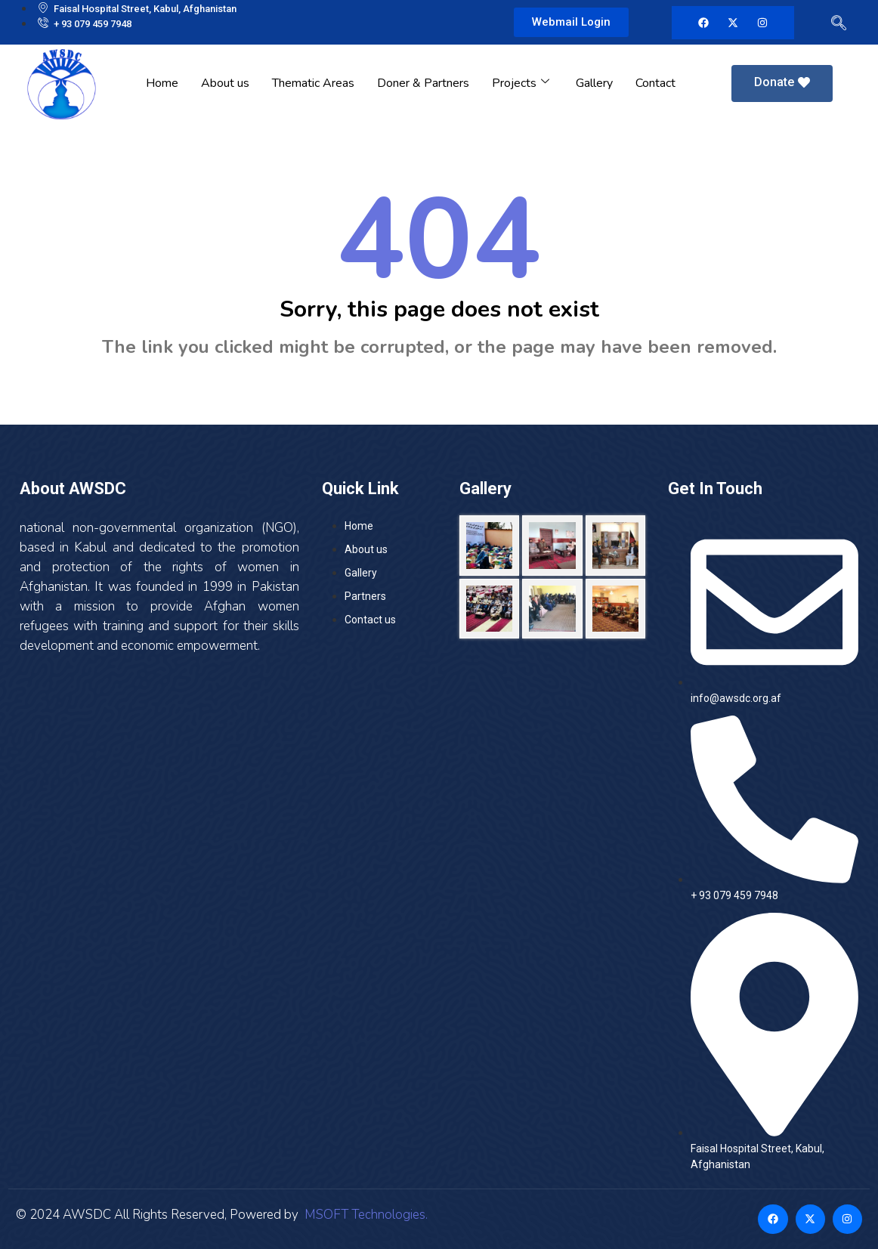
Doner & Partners (423, 83)
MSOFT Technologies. (364, 1214)
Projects (522, 83)
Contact (655, 83)
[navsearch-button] (836, 26)
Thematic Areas (313, 83)
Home (162, 83)
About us (225, 83)
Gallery (594, 83)
